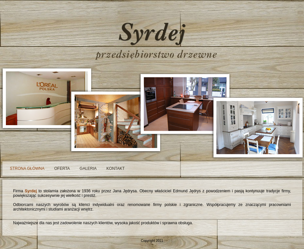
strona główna (27, 168)
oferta (62, 168)
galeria (88, 168)
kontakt (116, 168)
